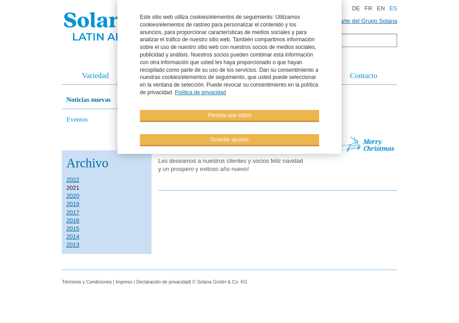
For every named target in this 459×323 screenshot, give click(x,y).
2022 (72, 179)
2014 (72, 236)
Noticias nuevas (88, 99)
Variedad (95, 75)
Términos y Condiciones (87, 281)
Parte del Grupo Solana (366, 20)
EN (381, 8)
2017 (72, 212)
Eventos (77, 119)
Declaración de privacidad (163, 281)
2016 (72, 220)
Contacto (363, 75)
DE (356, 8)
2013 (72, 244)
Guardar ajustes (229, 139)
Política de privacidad (200, 92)
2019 (72, 204)
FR (368, 8)
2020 (72, 195)
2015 (72, 228)
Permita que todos (229, 115)
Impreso (125, 281)
